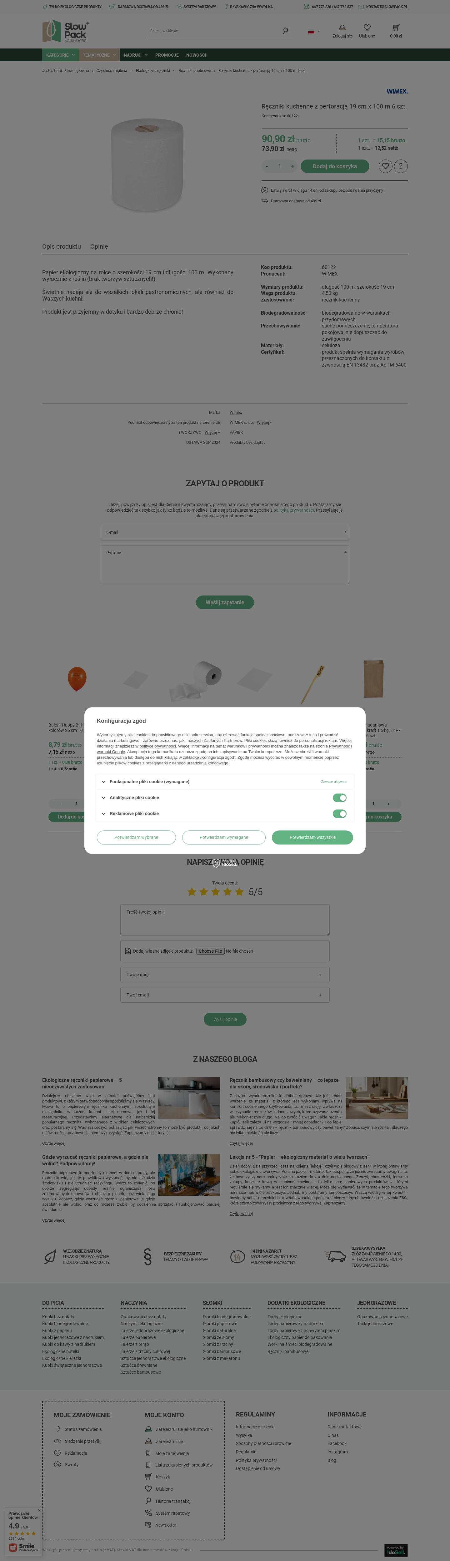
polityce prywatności (158, 746)
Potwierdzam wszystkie (313, 837)
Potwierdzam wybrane (136, 837)
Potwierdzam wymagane (224, 837)
